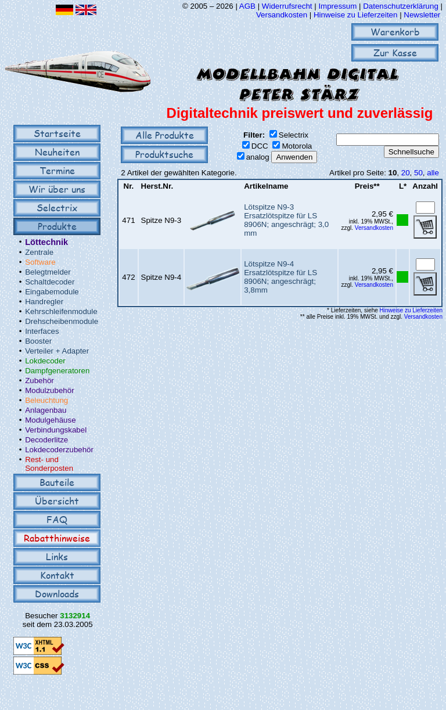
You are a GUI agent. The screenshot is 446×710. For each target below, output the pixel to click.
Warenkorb (395, 31)
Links (57, 556)
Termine (57, 170)
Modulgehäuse (50, 420)
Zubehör (39, 380)
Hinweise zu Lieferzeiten (355, 14)
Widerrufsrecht (287, 6)
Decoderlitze (46, 439)
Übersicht (57, 500)
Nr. (129, 186)
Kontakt (57, 575)
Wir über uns (56, 189)
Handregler (44, 301)
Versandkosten (283, 14)
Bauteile (56, 482)
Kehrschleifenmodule (61, 311)
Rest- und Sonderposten (49, 464)
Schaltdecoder (49, 281)
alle (433, 172)
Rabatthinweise (57, 538)
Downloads (57, 593)
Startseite (57, 133)
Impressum (337, 6)
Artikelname (266, 186)
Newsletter (422, 14)
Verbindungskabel (56, 430)
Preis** (367, 186)
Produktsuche (164, 154)
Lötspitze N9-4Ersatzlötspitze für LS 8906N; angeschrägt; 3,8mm (280, 277)
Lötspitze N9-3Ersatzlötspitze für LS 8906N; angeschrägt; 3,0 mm (286, 220)
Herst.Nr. (157, 186)
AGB (247, 6)
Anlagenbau (45, 410)
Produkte (57, 226)
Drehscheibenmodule (61, 321)
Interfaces (42, 331)
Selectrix (57, 207)
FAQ (56, 519)
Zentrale (39, 252)
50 (418, 172)
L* (403, 186)
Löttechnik (46, 242)
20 (405, 172)
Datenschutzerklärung (400, 6)
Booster (38, 341)
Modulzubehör (49, 390)
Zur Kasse (395, 52)
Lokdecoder (45, 360)
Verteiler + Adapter (57, 351)
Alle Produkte (164, 135)
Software (40, 262)
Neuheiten (57, 151)
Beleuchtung (46, 400)
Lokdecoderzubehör (59, 449)
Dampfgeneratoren (57, 370)
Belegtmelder (48, 272)
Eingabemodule (52, 291)
